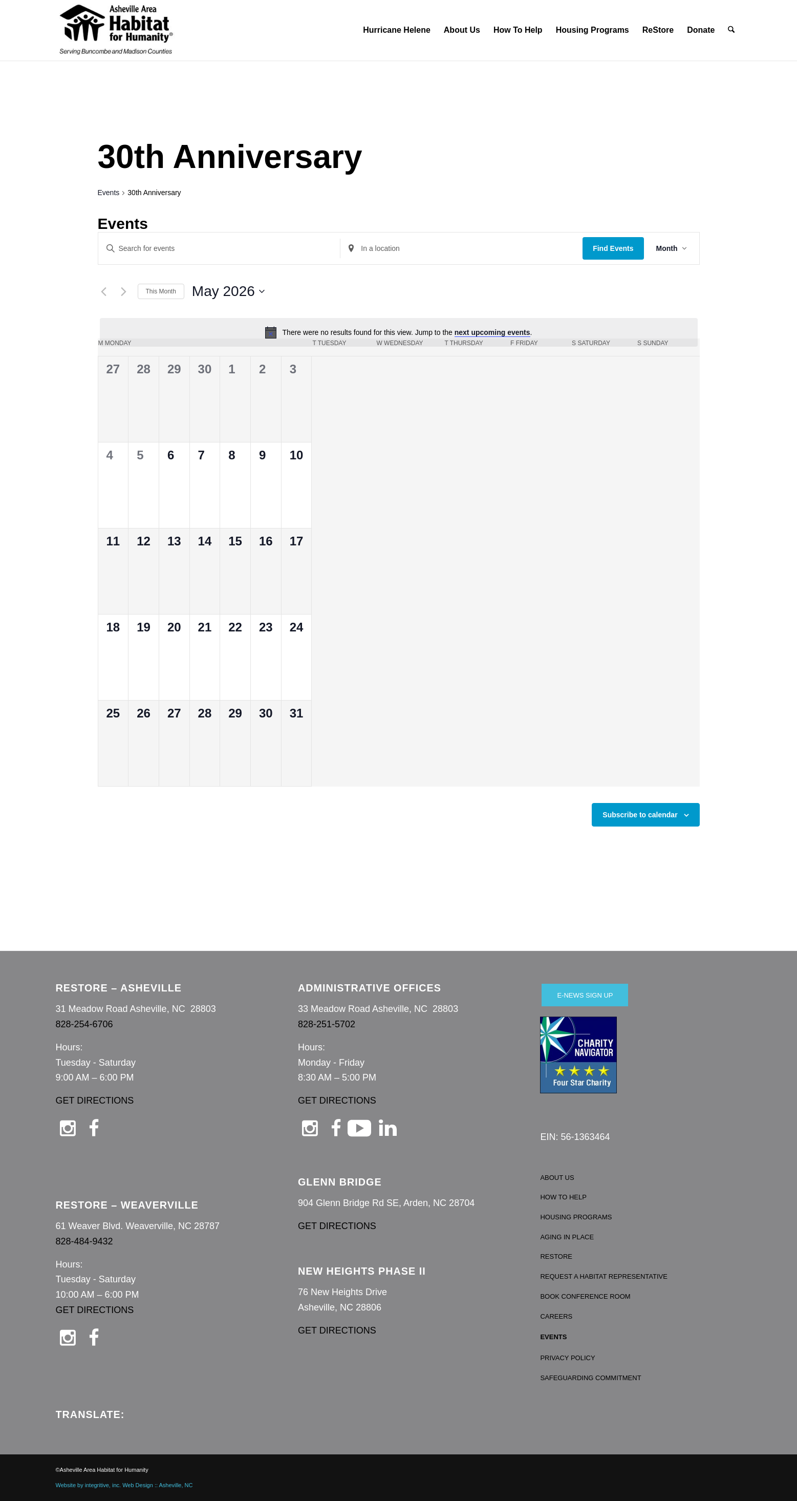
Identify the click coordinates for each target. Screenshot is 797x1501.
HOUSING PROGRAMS (576, 1217)
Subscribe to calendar (639, 815)
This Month (161, 291)
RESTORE (556, 1256)
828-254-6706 (84, 1024)
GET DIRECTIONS (95, 1100)
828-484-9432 (84, 1241)
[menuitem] (397, 30)
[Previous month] (104, 291)
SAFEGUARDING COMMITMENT (590, 1378)
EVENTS (553, 1337)
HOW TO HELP (563, 1197)
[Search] (732, 30)
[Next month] (124, 291)
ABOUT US (557, 1177)
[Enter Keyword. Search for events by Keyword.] (219, 248)
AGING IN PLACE (567, 1237)
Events (109, 192)
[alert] (399, 332)
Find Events (613, 248)
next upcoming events (492, 332)
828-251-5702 (326, 1024)
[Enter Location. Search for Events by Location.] (461, 248)
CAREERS (556, 1316)
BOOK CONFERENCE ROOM (585, 1296)
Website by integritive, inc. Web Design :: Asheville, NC (124, 1485)
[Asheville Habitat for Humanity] (116, 30)
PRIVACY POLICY (567, 1358)
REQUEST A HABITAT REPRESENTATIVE (603, 1276)
